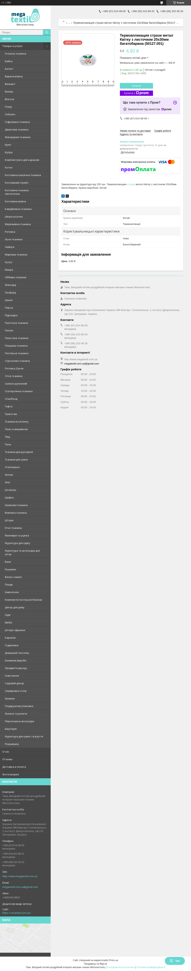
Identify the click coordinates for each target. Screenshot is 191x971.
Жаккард (10, 285)
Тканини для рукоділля (19, 452)
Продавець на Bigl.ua (95, 963)
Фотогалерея (10, 774)
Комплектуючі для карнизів (22, 160)
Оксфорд (10, 292)
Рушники (10, 569)
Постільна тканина (16, 353)
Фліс (7, 482)
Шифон (9, 497)
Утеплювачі (12, 467)
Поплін (9, 330)
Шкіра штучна (14, 216)
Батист (9, 68)
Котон (8, 167)
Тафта (8, 406)
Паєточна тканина (16, 323)
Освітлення (12, 675)
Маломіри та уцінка (17, 535)
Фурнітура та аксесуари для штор (22, 552)
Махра (9, 269)
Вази (8, 561)
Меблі (8, 622)
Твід (7, 436)
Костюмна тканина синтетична (17, 191)
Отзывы (7, 759)
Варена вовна (14, 76)
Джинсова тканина (16, 129)
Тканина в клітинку (17, 421)
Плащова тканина (16, 345)
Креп (8, 144)
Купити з (136, 93)
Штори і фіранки (15, 630)
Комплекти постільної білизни (23, 599)
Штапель (10, 490)
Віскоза (9, 99)
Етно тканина (13, 528)
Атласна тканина (15, 53)
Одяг (8, 615)
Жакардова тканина (17, 137)
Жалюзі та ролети (16, 713)
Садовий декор (14, 683)
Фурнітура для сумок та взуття (24, 736)
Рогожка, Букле (14, 368)
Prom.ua (113, 960)
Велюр (9, 91)
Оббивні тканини (15, 277)
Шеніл (8, 300)
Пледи (9, 584)
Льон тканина (13, 239)
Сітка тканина (13, 376)
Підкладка (11, 315)
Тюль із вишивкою (16, 429)
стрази (131, 184)
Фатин (9, 474)
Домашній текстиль (17, 653)
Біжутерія (11, 729)
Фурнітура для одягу (17, 543)
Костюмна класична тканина (23, 175)
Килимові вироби (15, 660)
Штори (9, 520)
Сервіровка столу (16, 691)
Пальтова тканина (16, 338)
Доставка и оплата (14, 767)
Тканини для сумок (16, 459)
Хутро (8, 262)
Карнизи (10, 637)
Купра (8, 152)
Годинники (11, 645)
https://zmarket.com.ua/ (16, 913)
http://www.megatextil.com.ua (19, 876)
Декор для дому (14, 607)
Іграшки (10, 698)
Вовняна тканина (16, 512)
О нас (5, 751)
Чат (175, 961)
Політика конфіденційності (151, 967)
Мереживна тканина (18, 224)
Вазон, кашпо (13, 577)
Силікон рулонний (16, 383)
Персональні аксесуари (19, 721)
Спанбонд (11, 399)
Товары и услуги (12, 46)
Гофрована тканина (17, 122)
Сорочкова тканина (17, 361)
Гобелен (10, 114)
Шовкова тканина (16, 505)
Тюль (8, 444)
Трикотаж (11, 414)
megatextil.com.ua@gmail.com (20, 887)
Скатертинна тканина (19, 391)
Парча (9, 307)
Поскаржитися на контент (120, 967)
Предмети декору (16, 668)
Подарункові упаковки (19, 706)
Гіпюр (8, 106)
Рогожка (10, 231)
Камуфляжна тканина (18, 209)
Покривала (12, 744)
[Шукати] (47, 32)
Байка (8, 61)
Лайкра (9, 247)
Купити (136, 85)
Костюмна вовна (15, 201)
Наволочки (12, 592)
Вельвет (10, 84)
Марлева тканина (16, 254)
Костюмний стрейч (16, 182)
